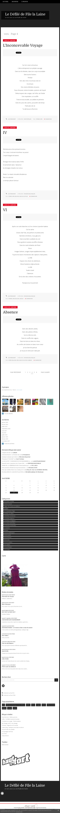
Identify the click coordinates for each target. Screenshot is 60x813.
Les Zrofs (4, 733)
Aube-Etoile (5, 659)
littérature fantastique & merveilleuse (15, 705)
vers (41, 119)
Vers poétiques (27, 119)
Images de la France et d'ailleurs (12, 506)
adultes (28, 705)
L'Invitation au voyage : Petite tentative (11, 721)
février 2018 (5, 439)
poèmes (38, 119)
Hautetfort (33, 805)
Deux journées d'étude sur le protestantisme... (14, 467)
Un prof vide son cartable (8, 729)
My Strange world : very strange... (10, 723)
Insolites (6, 508)
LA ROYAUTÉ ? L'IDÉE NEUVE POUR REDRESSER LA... (16, 461)
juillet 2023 (4, 426)
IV (5, 133)
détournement (51, 705)
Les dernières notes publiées (30, 807)
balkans (17, 196)
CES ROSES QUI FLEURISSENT (11, 619)
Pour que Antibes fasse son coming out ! (12, 469)
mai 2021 (4, 432)
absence (30, 360)
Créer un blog (27, 805)
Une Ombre (5, 635)
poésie (10, 360)
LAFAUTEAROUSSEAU (39, 461)
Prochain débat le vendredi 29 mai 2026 (12, 472)
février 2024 (5, 424)
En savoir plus (19, 811)
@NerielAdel (5, 744)
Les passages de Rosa (7, 731)
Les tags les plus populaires (41, 807)
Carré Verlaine (20, 459)
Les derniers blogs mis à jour (19, 807)
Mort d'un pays (6, 604)
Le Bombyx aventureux (9, 516)
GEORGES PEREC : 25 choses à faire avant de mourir (17, 627)
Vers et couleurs (8, 542)
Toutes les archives (9, 443)
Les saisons (7, 528)
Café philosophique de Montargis (34, 472)
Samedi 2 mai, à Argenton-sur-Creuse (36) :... (13, 463)
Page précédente (15, 372)
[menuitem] (6, 1)
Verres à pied (7, 535)
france (33, 705)
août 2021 (4, 430)
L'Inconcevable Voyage (23, 45)
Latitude (15, 452)
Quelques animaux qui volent (9, 457)
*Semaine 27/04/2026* (8, 459)
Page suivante (45, 372)
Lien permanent (11, 119)
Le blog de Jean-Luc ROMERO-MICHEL (36, 469)
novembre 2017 (6, 441)
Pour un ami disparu (7, 643)
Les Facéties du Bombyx (10, 525)
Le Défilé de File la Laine (25, 14)
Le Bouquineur (26, 454)
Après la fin (5, 651)
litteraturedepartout (24, 457)
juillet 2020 (4, 435)
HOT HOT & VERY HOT (8, 612)
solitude (25, 196)
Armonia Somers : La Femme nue (10, 454)
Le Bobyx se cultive (9, 513)
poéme (10, 196)
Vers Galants (7, 544)
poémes (10, 298)
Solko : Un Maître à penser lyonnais (10, 719)
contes (15, 708)
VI (5, 210)
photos (44, 705)
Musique (6, 530)
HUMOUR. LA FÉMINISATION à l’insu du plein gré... (15, 465)
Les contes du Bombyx (9, 523)
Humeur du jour (8, 504)
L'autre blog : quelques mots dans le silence (13, 727)
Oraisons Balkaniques (29, 193)
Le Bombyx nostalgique (10, 520)
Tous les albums (8, 413)
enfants (4, 708)
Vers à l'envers (7, 537)
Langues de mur (6, 452)
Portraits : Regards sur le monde (10, 725)
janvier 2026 (5, 422)
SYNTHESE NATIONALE (34, 463)
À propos (24, 1)
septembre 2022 (6, 428)
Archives (15, 1)
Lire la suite (19, 390)
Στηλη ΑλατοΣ (5, 735)
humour (10, 708)
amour (21, 196)
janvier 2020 (5, 437)
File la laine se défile (9, 501)
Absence (10, 312)
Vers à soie (6, 540)
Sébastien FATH (32, 467)
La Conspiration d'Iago (9, 511)
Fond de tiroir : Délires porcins (9, 717)
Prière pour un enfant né (9, 666)
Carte (4, 556)
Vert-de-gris (7, 549)
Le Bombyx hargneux (9, 518)
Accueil (5, 1)
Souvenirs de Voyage (8, 596)
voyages (38, 705)
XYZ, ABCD (34, 465)
